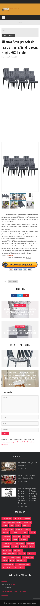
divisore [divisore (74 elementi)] (5, 532)
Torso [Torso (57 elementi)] (5, 560)
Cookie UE (5, 595)
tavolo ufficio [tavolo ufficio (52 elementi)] (28, 557)
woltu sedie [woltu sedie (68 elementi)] (6, 567)
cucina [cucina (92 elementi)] (5, 529)
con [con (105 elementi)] (11, 525)
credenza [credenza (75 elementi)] (26, 525)
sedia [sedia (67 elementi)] (32, 546)
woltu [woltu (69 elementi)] (12, 560)
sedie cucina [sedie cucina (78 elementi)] (18, 550)
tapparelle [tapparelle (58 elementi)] (31, 553)
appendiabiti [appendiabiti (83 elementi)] (7, 518)
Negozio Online (8, 35)
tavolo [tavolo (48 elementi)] (5, 557)
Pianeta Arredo (17, 603)
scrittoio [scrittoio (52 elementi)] (15, 546)
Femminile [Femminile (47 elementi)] (23, 532)
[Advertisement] (20, 121)
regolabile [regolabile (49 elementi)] (30, 543)
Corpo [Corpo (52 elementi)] (18, 525)
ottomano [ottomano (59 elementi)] (6, 539)
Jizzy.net (13, 584)
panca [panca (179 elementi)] (15, 539)
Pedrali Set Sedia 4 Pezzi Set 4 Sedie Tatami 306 (20, 359)
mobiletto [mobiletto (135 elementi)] (16, 536)
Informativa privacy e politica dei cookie (14, 591)
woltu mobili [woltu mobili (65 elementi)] (21, 560)
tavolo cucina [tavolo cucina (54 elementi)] (15, 557)
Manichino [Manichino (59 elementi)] (6, 536)
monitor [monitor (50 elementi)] (26, 536)
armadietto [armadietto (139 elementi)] (17, 518)
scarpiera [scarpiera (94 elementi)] (6, 546)
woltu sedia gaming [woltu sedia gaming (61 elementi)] (22, 564)
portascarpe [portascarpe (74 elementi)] (20, 543)
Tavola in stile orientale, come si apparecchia (27, 477)
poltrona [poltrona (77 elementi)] (23, 539)
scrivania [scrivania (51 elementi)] (24, 546)
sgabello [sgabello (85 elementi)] (22, 553)
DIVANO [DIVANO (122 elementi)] (28, 529)
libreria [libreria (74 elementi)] (32, 532)
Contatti (4, 581)
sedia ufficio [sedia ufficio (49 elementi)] (7, 550)
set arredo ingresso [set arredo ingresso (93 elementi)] (9, 553)
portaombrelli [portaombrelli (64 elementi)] (7, 543)
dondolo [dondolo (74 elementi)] (14, 532)
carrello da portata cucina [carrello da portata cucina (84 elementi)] (11, 522)
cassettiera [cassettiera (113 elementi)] (27, 522)
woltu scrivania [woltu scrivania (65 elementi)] (8, 564)
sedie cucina (13, 281)
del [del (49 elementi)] (11, 529)
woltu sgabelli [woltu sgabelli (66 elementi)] (18, 567)
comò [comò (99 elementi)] (5, 525)
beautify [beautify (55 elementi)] (27, 518)
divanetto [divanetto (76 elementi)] (19, 529)
